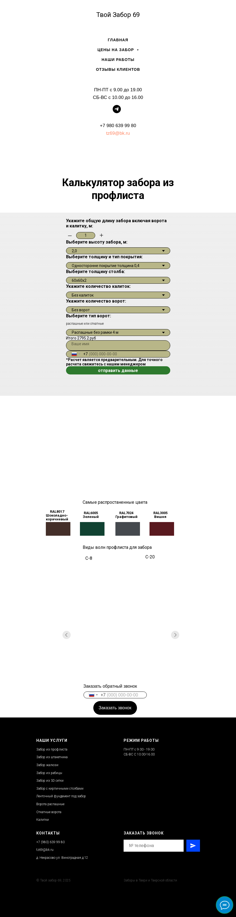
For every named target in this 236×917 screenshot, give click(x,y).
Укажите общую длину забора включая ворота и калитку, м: (116, 223)
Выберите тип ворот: (88, 315)
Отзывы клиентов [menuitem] (118, 69)
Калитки (42, 820)
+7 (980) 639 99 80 (50, 842)
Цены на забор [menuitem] (116, 50)
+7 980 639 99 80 (118, 125)
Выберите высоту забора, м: (96, 242)
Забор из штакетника (52, 757)
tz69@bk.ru (118, 133)
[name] (118, 345)
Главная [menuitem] (118, 40)
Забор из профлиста (51, 749)
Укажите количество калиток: (98, 286)
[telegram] (117, 111)
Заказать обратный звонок (110, 686)
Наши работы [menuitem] (118, 59)
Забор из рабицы (49, 773)
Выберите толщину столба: (95, 271)
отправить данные (118, 370)
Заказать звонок (115, 707)
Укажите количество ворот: (96, 301)
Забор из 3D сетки (50, 781)
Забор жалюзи (47, 765)
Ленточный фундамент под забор (61, 796)
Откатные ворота (48, 812)
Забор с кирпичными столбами (59, 788)
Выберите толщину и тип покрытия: (104, 256)
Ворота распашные (50, 804)
